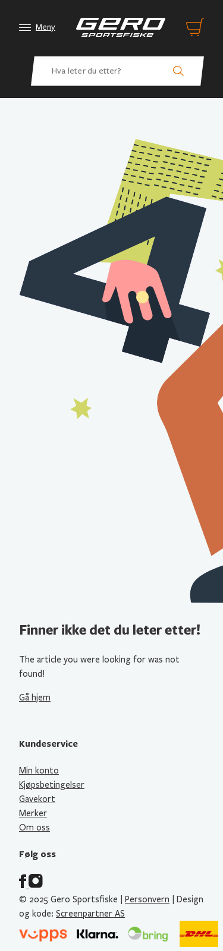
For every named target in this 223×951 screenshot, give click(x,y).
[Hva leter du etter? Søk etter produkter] (117, 71)
